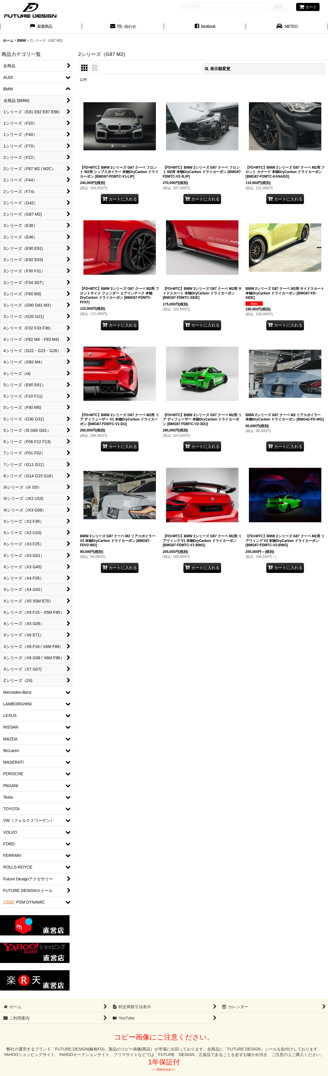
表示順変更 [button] (217, 68)
